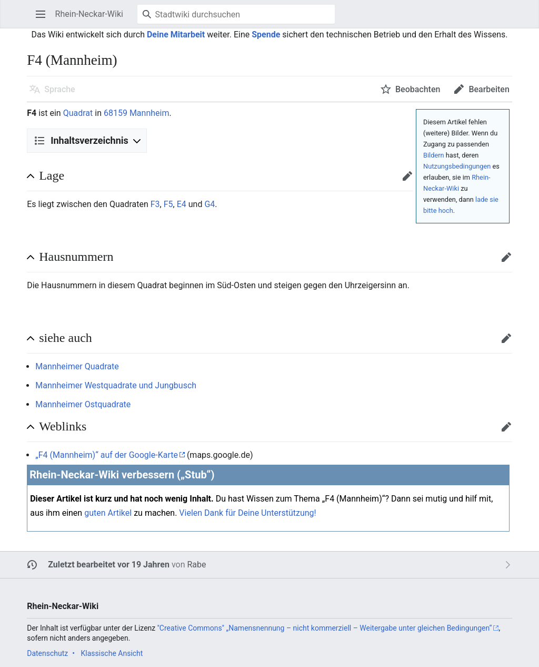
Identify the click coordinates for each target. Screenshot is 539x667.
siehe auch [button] (65, 338)
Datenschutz (47, 653)
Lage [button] (51, 175)
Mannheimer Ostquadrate (83, 404)
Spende (266, 35)
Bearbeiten (411, 180)
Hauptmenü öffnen (44, 19)
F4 (31, 113)
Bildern (433, 155)
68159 (115, 113)
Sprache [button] (59, 89)
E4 (181, 204)
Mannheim (149, 113)
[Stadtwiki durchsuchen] (236, 14)
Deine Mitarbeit (176, 35)
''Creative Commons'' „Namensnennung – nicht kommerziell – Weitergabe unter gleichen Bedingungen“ (324, 628)
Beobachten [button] (417, 89)
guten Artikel (108, 513)
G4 (209, 204)
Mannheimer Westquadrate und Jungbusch (115, 385)
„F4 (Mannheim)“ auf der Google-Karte (106, 455)
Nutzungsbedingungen (457, 166)
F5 (168, 204)
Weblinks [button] (62, 426)
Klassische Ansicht (112, 653)
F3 (155, 204)
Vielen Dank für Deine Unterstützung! (247, 513)
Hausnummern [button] (76, 256)
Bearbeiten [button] (488, 89)
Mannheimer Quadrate (77, 366)
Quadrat (78, 113)
